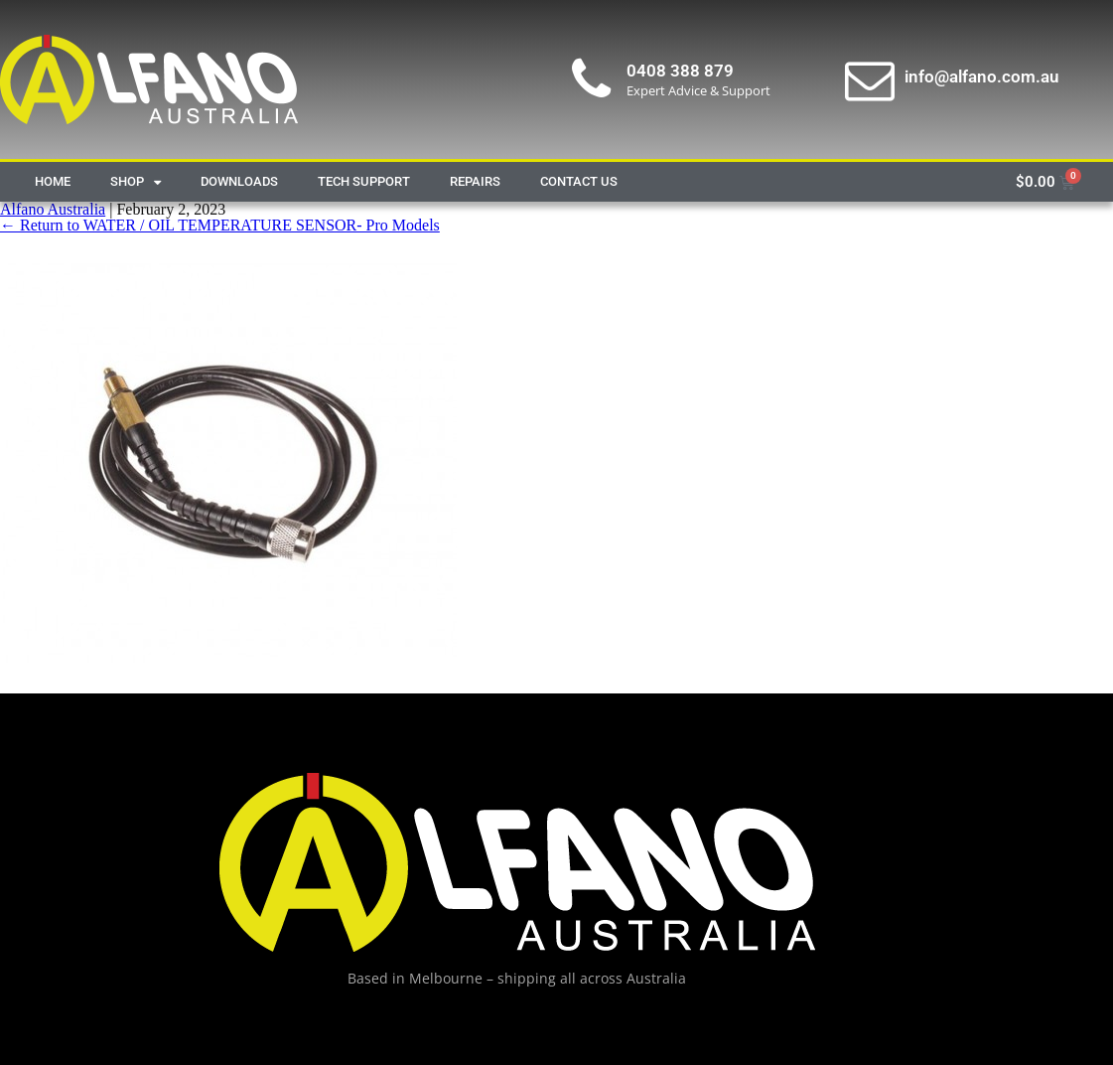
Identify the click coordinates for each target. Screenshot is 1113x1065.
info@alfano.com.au (981, 76)
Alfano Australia (52, 209)
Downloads (239, 181)
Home (52, 181)
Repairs (475, 181)
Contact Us (579, 181)
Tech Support (364, 181)
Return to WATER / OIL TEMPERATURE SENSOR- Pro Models (220, 225)
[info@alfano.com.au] (870, 79)
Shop (135, 182)
